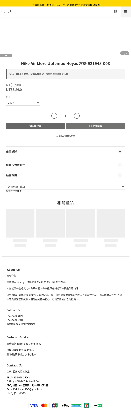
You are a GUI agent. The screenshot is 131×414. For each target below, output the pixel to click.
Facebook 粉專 (15, 319)
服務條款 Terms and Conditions (24, 343)
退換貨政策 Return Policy (20, 350)
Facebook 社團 (15, 316)
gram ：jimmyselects (23, 323)
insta (9, 323)
